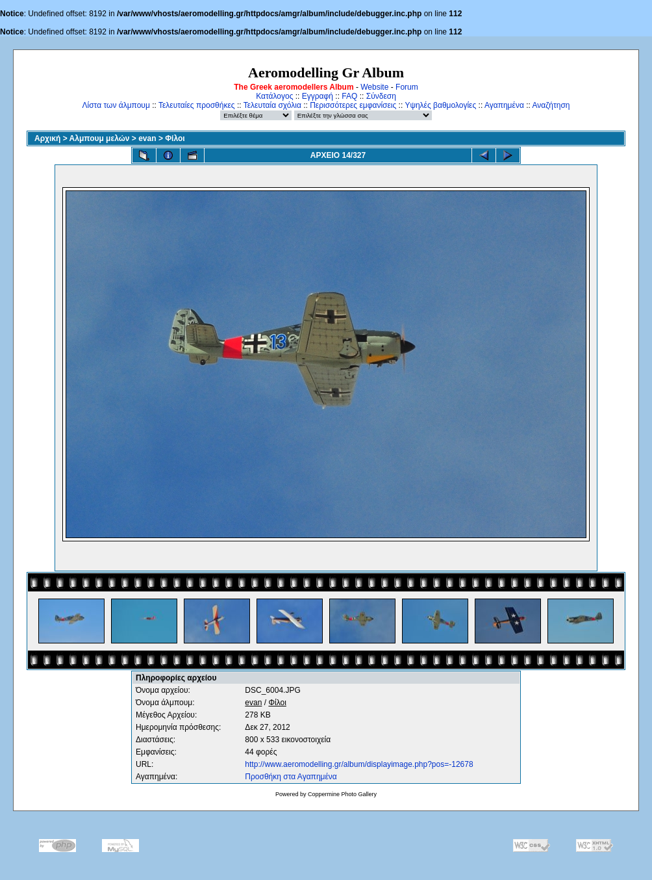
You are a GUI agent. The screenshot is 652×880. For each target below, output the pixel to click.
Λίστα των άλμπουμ (116, 105)
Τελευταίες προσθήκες (196, 105)
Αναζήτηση (551, 105)
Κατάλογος (274, 96)
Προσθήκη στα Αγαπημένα (290, 776)
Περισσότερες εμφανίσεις (353, 105)
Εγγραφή (317, 96)
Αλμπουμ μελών (99, 138)
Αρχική (47, 138)
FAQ (349, 96)
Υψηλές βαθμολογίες (440, 105)
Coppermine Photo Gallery (342, 794)
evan (147, 138)
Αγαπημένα (504, 105)
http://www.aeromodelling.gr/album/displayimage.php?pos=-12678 (359, 764)
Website (374, 87)
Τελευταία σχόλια (272, 105)
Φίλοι (174, 138)
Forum (406, 87)
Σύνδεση (381, 96)
